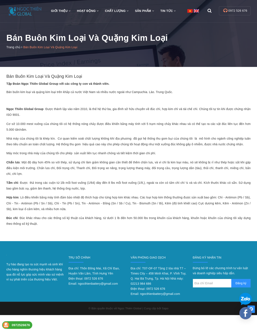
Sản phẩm (144, 11)
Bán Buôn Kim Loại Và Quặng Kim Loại (44, 76)
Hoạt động (88, 11)
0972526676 (21, 325)
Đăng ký (241, 283)
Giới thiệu (61, 11)
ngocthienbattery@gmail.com (98, 283)
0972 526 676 (237, 10)
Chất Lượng (116, 11)
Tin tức (168, 11)
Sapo (165, 308)
